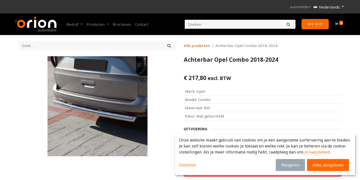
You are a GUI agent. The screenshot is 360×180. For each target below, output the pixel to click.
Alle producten (197, 45)
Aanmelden (300, 6)
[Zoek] (169, 45)
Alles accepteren (328, 165)
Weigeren (290, 165)
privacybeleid (317, 152)
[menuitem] (122, 24)
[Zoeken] (288, 24)
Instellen (187, 165)
